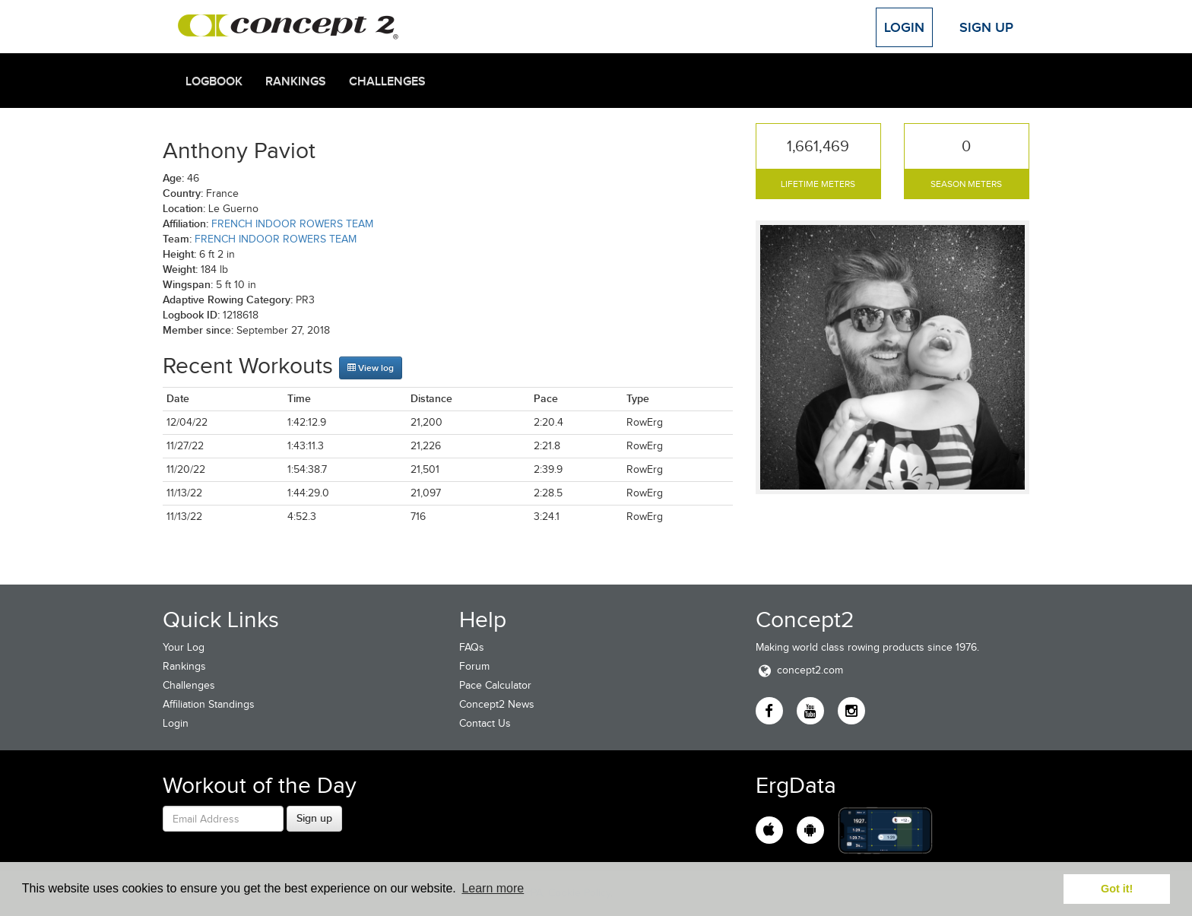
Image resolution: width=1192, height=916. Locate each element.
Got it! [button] (1117, 889)
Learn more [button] (492, 888)
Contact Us (485, 723)
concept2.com (799, 670)
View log (370, 368)
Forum (474, 666)
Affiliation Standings (209, 704)
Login (904, 27)
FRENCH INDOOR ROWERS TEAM (292, 224)
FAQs (471, 647)
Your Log (183, 647)
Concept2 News (496, 704)
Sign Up (986, 27)
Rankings (295, 81)
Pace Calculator (495, 685)
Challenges (387, 81)
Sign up (314, 818)
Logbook (214, 81)
